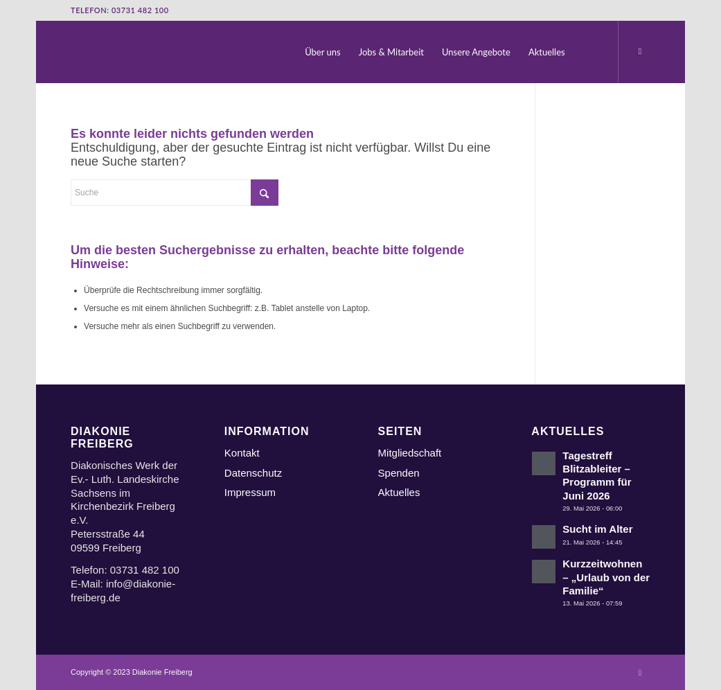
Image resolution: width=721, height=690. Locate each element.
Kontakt (242, 453)
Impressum (250, 492)
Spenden (399, 473)
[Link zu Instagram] (640, 51)
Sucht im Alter (597, 529)
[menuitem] (324, 52)
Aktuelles (399, 492)
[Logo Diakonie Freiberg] (72, 52)
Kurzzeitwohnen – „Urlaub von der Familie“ (606, 577)
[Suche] (588, 52)
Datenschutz (253, 473)
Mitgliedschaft (410, 453)
